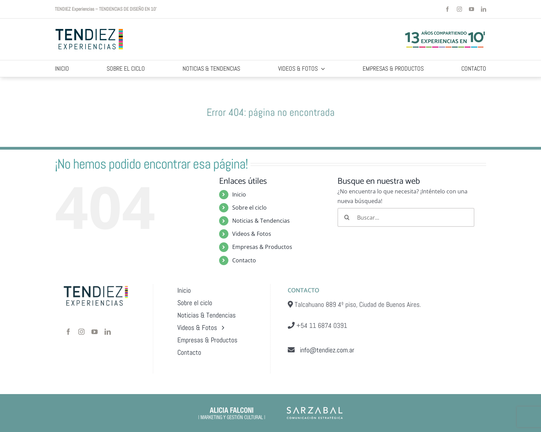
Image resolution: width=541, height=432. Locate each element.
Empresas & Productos (262, 247)
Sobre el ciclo (249, 207)
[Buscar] (346, 217)
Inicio (239, 194)
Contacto (244, 260)
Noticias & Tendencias (261, 220)
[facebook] (447, 9)
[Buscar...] (405, 217)
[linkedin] (483, 9)
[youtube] (471, 9)
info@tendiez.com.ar (324, 349)
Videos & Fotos (251, 234)
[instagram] (459, 9)
